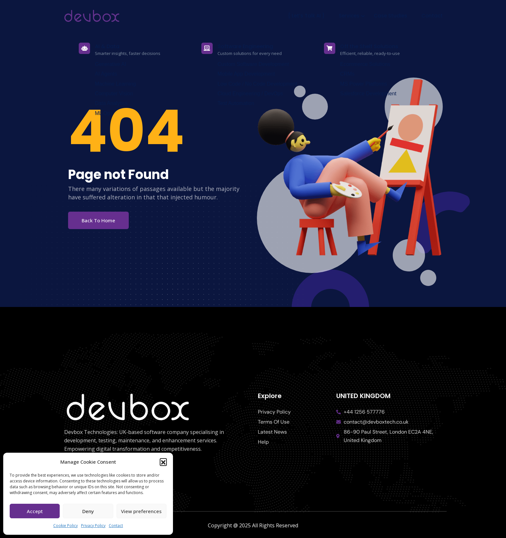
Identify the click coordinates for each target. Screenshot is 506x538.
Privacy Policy (93, 525)
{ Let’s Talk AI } (306, 15)
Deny (88, 511)
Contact (116, 525)
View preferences (141, 511)
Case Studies (390, 15)
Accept (35, 511)
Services (349, 15)
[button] (163, 462)
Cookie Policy (65, 525)
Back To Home (98, 220)
